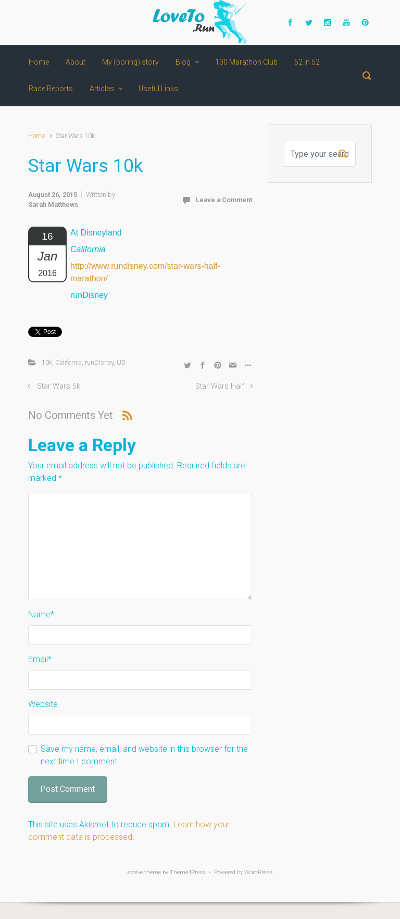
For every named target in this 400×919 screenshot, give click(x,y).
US (121, 362)
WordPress (258, 872)
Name (41, 614)
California (68, 362)
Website (43, 704)
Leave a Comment (224, 200)
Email (40, 659)
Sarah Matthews (53, 204)
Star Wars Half (219, 386)
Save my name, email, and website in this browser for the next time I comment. (144, 755)
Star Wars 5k (58, 386)
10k (47, 362)
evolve (135, 872)
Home (36, 136)
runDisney (99, 362)
